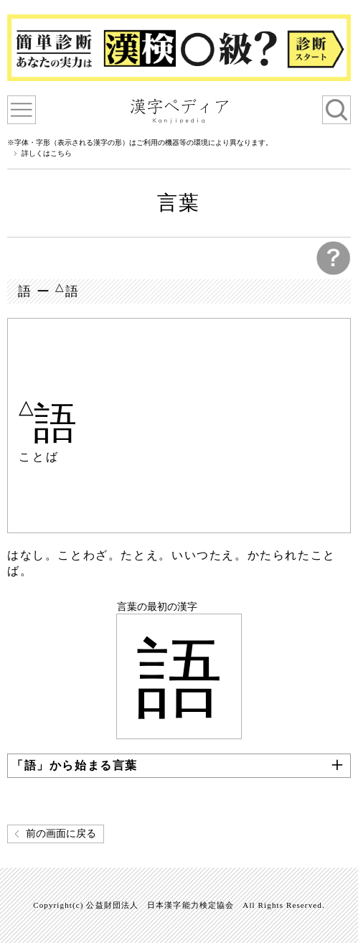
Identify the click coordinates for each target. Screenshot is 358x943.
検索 (336, 109)
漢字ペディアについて (21, 109)
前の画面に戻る (61, 833)
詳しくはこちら (47, 153)
